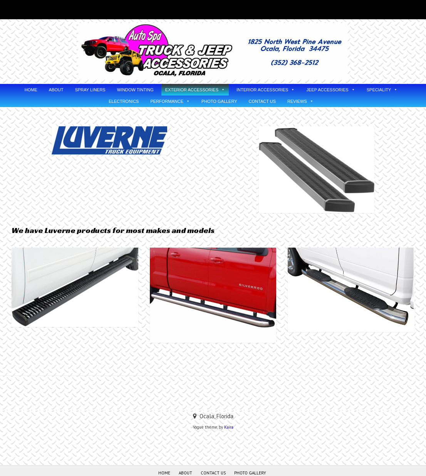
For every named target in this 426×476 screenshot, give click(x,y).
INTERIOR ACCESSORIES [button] (262, 89)
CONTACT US (262, 101)
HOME (31, 89)
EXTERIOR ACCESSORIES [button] (191, 89)
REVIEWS (297, 101)
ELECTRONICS (124, 101)
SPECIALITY (379, 89)
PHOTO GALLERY (219, 101)
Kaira (228, 427)
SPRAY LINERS (90, 89)
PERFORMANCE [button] (166, 101)
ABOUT (56, 89)
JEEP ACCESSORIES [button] (327, 89)
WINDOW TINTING (135, 89)
